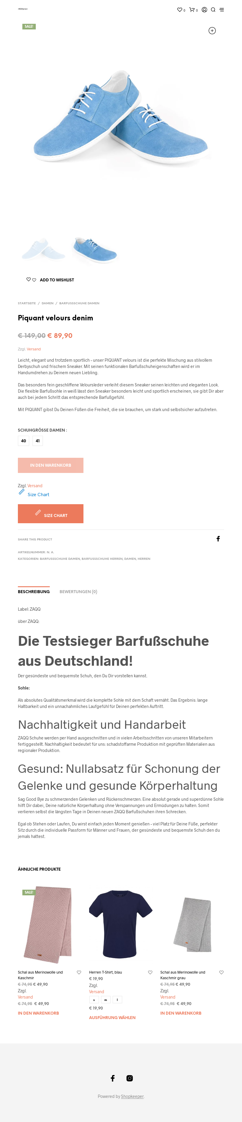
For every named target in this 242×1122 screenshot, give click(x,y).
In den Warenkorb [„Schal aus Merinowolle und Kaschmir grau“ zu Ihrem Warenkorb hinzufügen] (180, 1014)
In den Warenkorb (50, 466)
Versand (34, 349)
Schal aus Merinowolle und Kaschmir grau (182, 975)
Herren (144, 559)
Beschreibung (34, 592)
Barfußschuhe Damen (79, 303)
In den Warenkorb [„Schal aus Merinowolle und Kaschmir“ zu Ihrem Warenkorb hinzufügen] (38, 1014)
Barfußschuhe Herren (102, 559)
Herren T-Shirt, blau (105, 972)
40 (23, 441)
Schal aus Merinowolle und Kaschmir (40, 975)
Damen (47, 303)
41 (38, 441)
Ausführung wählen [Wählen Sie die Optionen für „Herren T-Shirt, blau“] (112, 1018)
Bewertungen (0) (78, 592)
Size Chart (33, 494)
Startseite (27, 303)
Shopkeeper (132, 1096)
